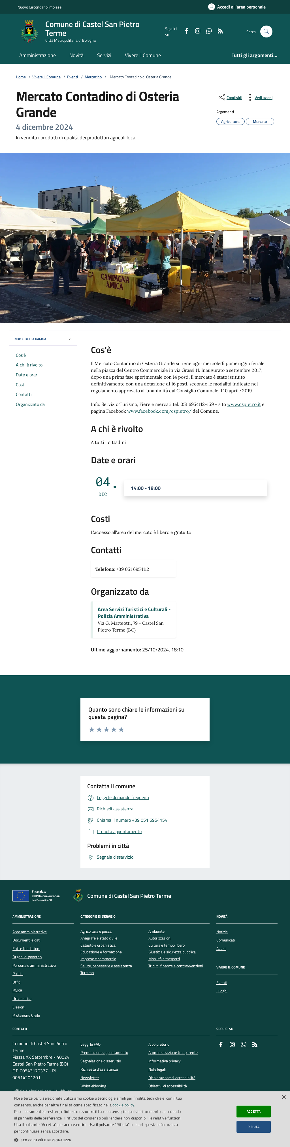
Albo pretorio (158, 1044)
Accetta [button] (254, 1111)
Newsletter (89, 1078)
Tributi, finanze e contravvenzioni (175, 966)
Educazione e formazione (101, 952)
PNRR (17, 990)
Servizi (104, 55)
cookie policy (123, 1105)
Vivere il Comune (143, 55)
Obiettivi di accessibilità (167, 1086)
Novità (76, 55)
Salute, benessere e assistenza (106, 966)
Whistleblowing (93, 1086)
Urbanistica (21, 998)
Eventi (72, 77)
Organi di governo (27, 957)
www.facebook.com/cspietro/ (159, 411)
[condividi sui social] (229, 97)
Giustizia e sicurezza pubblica (172, 952)
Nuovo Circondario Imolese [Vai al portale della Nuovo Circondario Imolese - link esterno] (39, 7)
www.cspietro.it (244, 404)
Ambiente (156, 931)
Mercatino (93, 77)
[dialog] (145, 1119)
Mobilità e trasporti (164, 959)
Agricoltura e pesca (96, 931)
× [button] (284, 1097)
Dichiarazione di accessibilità (171, 1078)
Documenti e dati (26, 940)
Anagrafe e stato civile (98, 938)
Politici (17, 973)
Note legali (157, 1069)
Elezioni (18, 1007)
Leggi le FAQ (90, 1044)
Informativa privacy (164, 1061)
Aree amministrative (29, 932)
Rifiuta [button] (254, 1126)
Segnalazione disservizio (100, 1061)
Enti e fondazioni (26, 948)
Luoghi (221, 991)
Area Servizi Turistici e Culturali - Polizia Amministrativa (134, 613)
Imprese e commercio (98, 959)
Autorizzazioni (159, 938)
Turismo (87, 973)
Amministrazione (37, 55)
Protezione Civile (26, 1015)
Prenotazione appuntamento (104, 1052)
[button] (98, 1140)
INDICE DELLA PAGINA (43, 339)
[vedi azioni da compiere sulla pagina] (259, 97)
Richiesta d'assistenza (99, 1069)
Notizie (222, 932)
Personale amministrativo (34, 965)
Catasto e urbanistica (98, 945)
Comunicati (225, 940)
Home (21, 77)
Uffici (16, 982)
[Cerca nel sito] (266, 32)
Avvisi (221, 948)
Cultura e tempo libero (166, 945)
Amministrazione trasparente (173, 1052)
